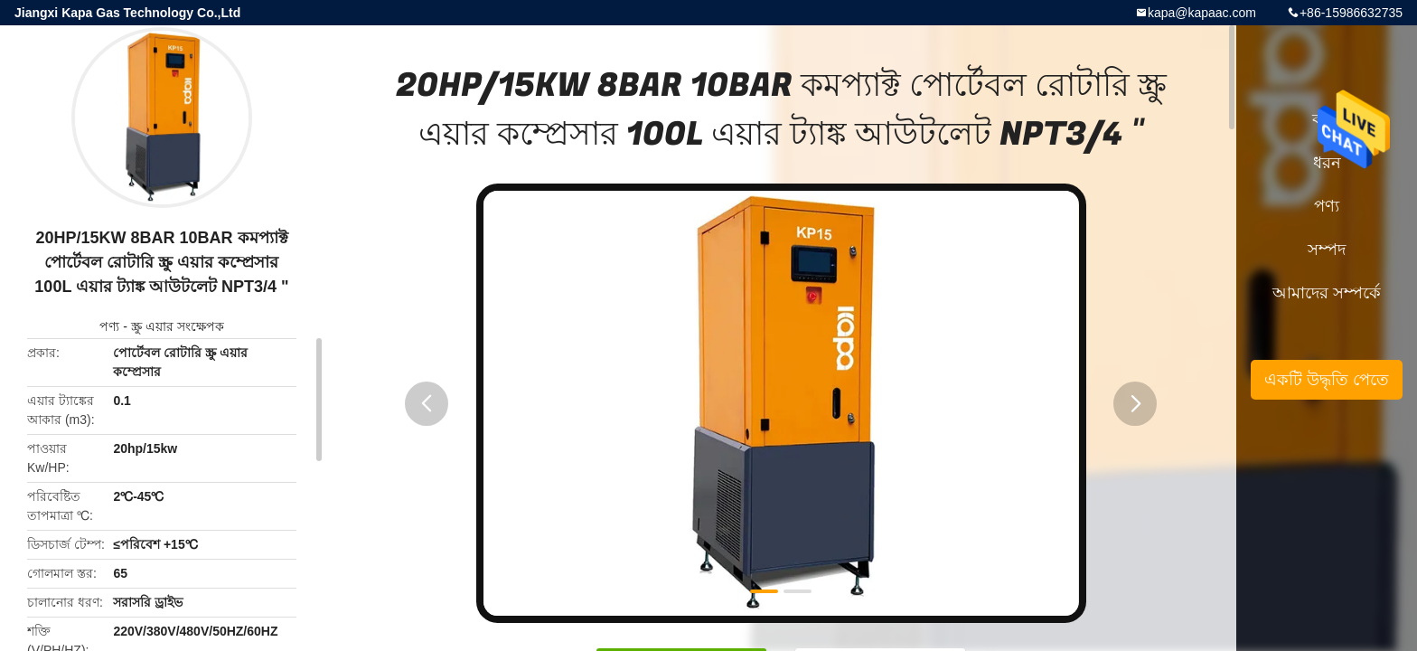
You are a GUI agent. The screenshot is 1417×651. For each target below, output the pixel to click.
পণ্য (109, 326)
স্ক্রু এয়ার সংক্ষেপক (177, 326)
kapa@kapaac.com (1202, 12)
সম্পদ (1327, 250)
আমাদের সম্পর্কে (1326, 293)
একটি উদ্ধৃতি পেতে (1326, 380)
